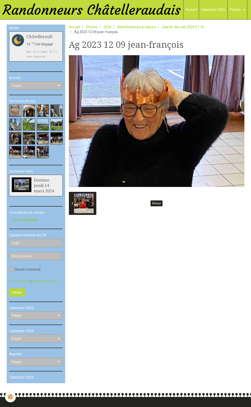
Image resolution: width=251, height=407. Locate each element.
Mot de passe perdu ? (45, 281)
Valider (17, 292)
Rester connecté (25, 269)
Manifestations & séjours (136, 27)
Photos (235, 10)
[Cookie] (10, 396)
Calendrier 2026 (213, 10)
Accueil (191, 10)
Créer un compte (19, 281)
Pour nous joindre (25, 220)
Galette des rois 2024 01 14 (183, 27)
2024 (107, 27)
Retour (156, 203)
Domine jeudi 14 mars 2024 (44, 185)
